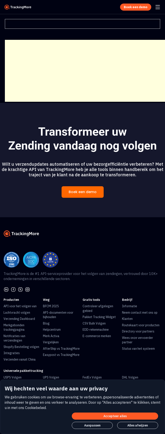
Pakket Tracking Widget (99, 317)
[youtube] (27, 289)
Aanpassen (92, 425)
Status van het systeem (138, 349)
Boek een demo (83, 191)
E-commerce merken (97, 336)
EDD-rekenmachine (96, 330)
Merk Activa (51, 336)
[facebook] (13, 289)
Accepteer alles (115, 416)
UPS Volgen (51, 377)
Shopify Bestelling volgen (21, 347)
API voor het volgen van (20, 306)
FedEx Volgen (92, 377)
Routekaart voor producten (140, 325)
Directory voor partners (138, 331)
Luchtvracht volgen (17, 313)
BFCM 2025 (51, 306)
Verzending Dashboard (19, 319)
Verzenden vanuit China (20, 359)
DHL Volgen (130, 377)
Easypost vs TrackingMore (61, 355)
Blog (46, 323)
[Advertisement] (85, 71)
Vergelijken (51, 342)
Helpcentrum (52, 330)
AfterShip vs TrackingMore (61, 349)
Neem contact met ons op (139, 313)
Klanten (127, 319)
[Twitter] (20, 289)
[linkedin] (6, 289)
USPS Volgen (12, 377)
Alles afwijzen (137, 425)
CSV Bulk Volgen (94, 323)
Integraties (12, 353)
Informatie (129, 306)
